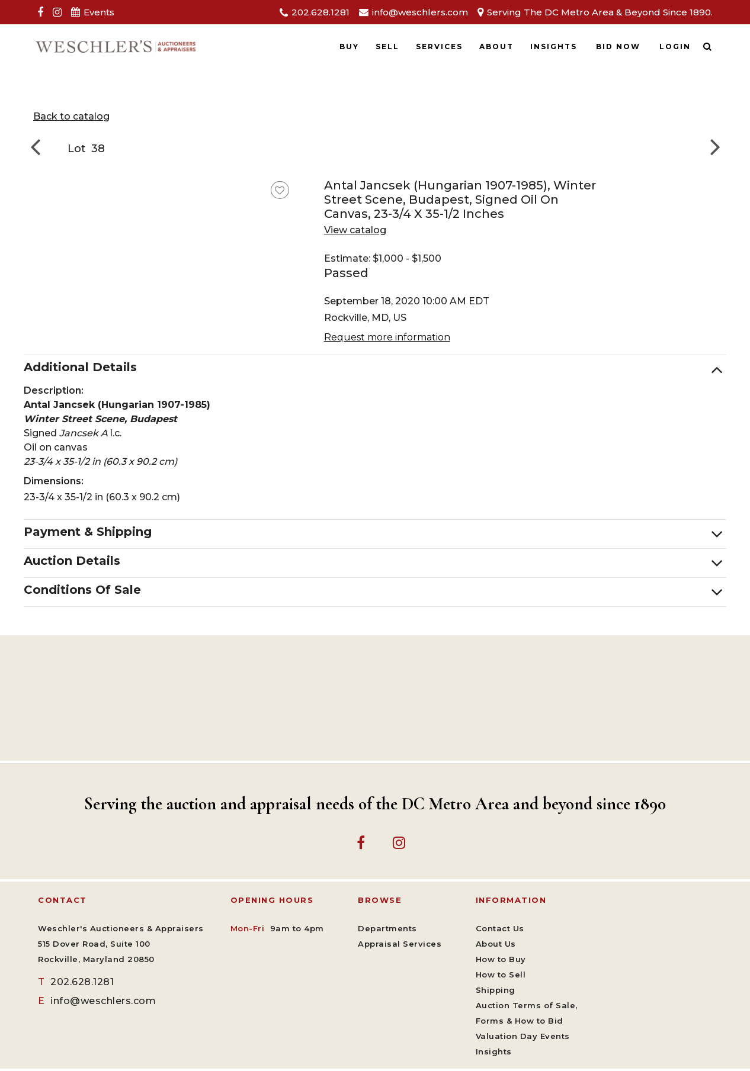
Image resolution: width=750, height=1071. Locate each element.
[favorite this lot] (280, 190)
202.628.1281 (320, 12)
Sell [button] (387, 46)
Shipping (495, 990)
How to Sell (501, 974)
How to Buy (501, 959)
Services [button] (439, 46)
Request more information (387, 337)
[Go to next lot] (711, 146)
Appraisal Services (399, 943)
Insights (553, 46)
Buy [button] (349, 46)
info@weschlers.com (420, 12)
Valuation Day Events (523, 1036)
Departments (387, 928)
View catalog (355, 230)
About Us (496, 943)
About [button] (496, 46)
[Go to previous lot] (38, 146)
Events (99, 12)
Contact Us (500, 928)
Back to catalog (71, 116)
